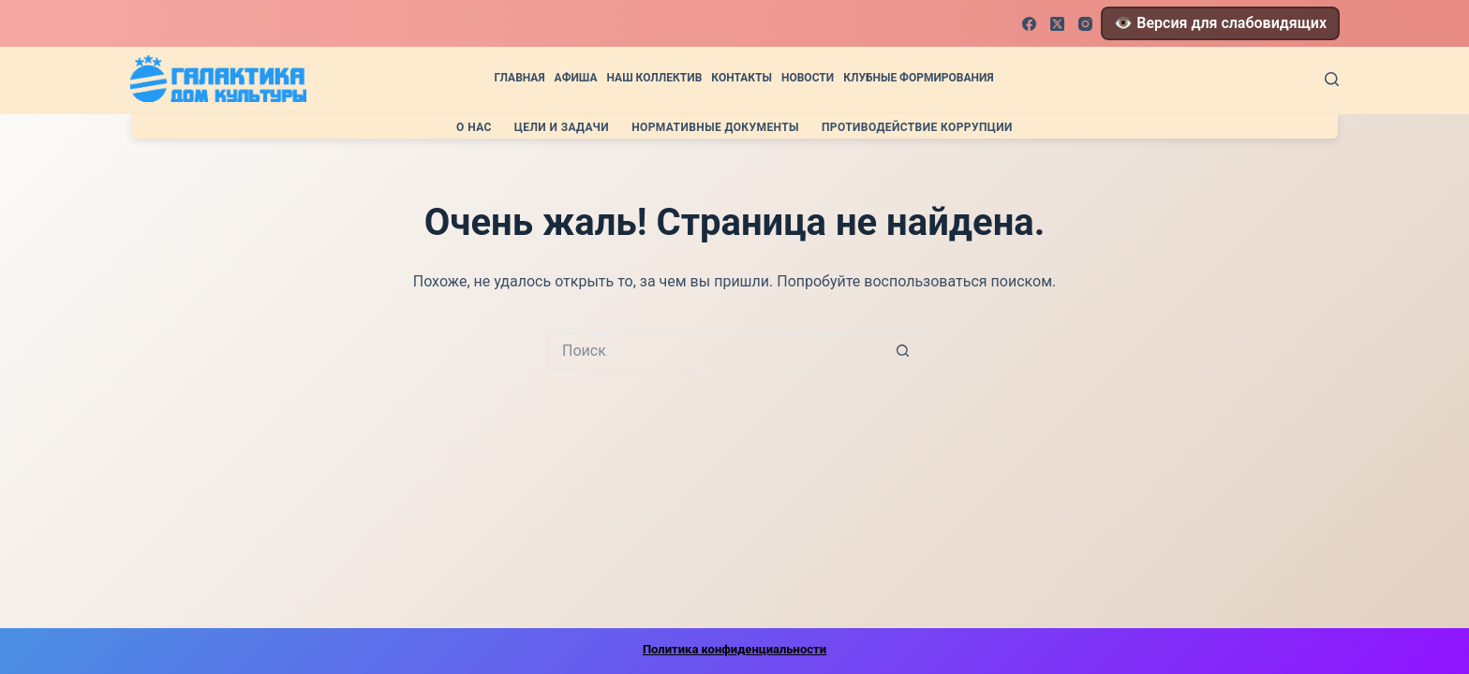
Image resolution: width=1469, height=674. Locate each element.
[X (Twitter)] (1057, 24)
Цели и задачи (561, 127)
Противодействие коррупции (917, 127)
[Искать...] (715, 351)
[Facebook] (1029, 24)
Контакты (741, 77)
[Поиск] (1332, 79)
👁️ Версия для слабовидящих (1220, 23)
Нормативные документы (715, 127)
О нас (474, 127)
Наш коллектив (654, 77)
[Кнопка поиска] (903, 351)
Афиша (576, 77)
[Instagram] (1085, 24)
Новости (807, 77)
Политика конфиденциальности (734, 649)
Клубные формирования (918, 77)
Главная (519, 77)
